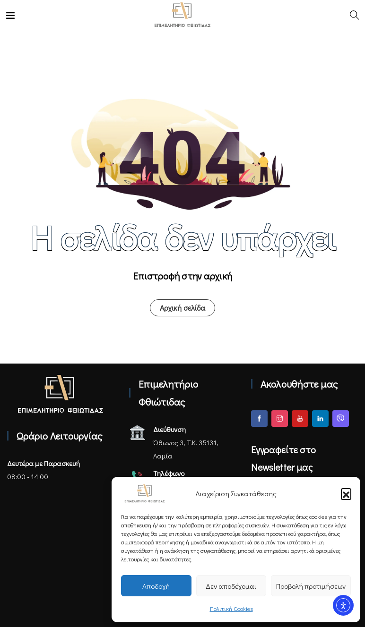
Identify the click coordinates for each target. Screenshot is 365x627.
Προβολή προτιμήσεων (311, 586)
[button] (346, 493)
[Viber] (340, 418)
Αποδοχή (156, 586)
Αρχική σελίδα (182, 308)
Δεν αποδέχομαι (231, 586)
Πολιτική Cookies (231, 608)
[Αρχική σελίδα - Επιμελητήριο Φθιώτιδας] (60, 394)
